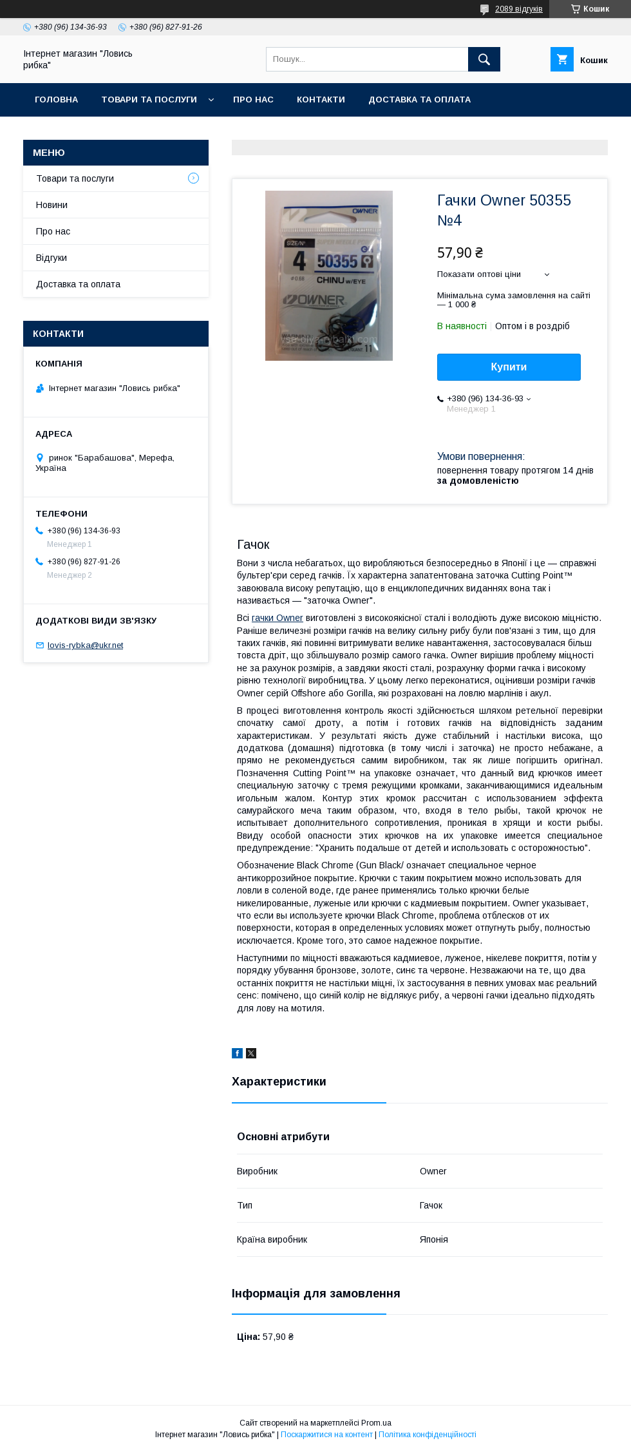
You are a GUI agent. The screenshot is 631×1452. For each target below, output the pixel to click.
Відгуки (51, 258)
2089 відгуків (519, 9)
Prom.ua (376, 1423)
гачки (277, 618)
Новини (52, 205)
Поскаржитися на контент (327, 1434)
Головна (56, 99)
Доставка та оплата (419, 99)
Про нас (253, 99)
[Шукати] (484, 59)
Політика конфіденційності (427, 1434)
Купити (509, 366)
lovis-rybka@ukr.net (85, 645)
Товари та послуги (149, 99)
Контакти (321, 99)
